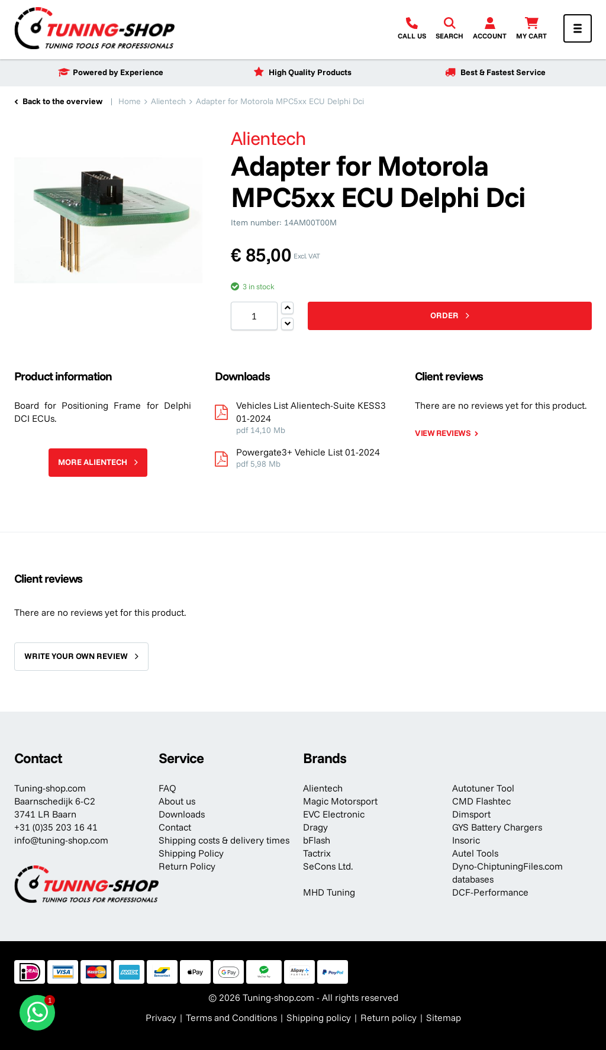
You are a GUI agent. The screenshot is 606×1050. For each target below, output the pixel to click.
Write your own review (76, 656)
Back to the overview (62, 101)
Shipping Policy (191, 853)
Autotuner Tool (483, 788)
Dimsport (471, 814)
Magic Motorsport (340, 801)
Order (444, 315)
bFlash (316, 840)
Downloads (182, 814)
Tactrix (317, 853)
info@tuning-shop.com (61, 840)
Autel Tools (475, 853)
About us (177, 801)
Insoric (466, 840)
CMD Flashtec (481, 801)
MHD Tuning (329, 892)
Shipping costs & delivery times (224, 840)
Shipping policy (318, 1017)
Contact (175, 827)
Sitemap (443, 1017)
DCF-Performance (490, 892)
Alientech (323, 788)
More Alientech (92, 462)
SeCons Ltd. (328, 866)
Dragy (315, 827)
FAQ (167, 788)
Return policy (388, 1017)
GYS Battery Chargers (497, 827)
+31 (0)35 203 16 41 (56, 827)
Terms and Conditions (231, 1017)
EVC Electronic (334, 814)
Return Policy (187, 866)
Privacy (161, 1017)
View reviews (442, 433)
